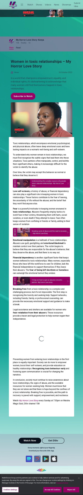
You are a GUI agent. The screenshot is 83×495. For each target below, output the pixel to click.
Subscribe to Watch (23, 96)
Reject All (71, 490)
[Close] (79, 478)
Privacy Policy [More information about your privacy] (62, 483)
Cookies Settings (10, 490)
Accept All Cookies (52, 490)
